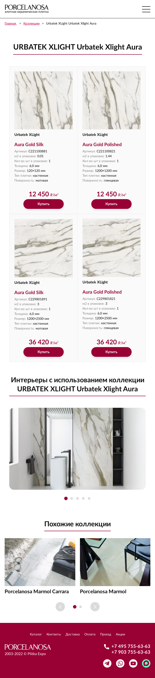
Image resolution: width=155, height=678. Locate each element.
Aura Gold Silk (29, 144)
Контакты (54, 634)
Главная (11, 23)
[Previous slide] (60, 606)
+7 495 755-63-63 (130, 646)
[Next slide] (95, 606)
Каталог (36, 634)
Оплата (89, 634)
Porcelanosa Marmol (103, 591)
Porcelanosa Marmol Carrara (37, 591)
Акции (120, 634)
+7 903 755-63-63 (130, 652)
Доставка (73, 634)
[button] (66, 498)
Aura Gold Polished (102, 144)
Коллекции (31, 23)
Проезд (105, 634)
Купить (44, 204)
